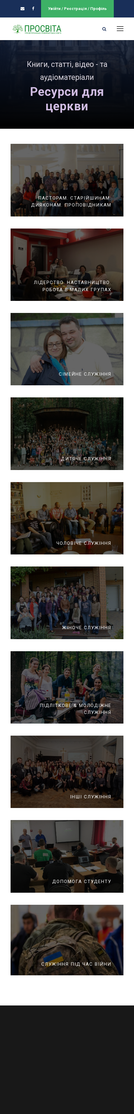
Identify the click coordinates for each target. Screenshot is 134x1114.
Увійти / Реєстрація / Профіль (77, 8)
